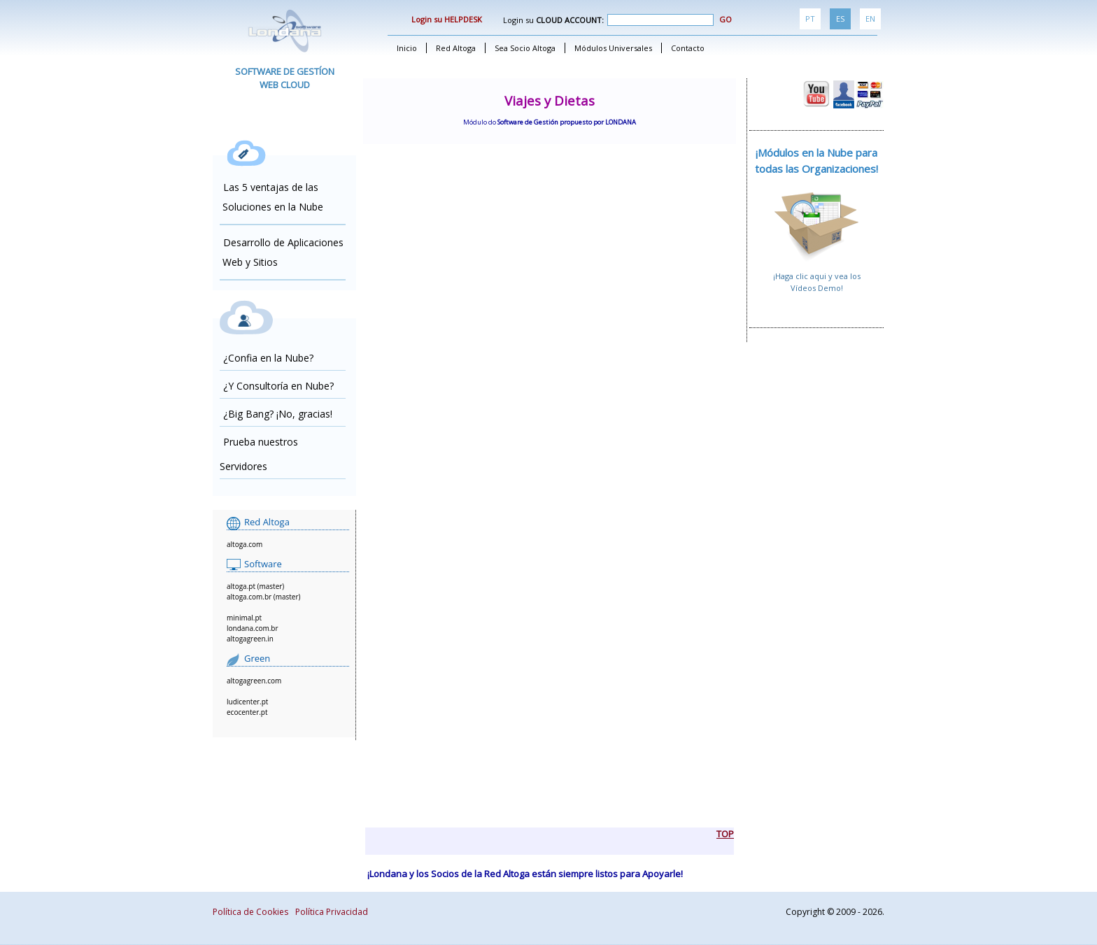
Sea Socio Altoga (525, 48)
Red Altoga (456, 48)
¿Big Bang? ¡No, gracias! (277, 413)
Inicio (407, 48)
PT (810, 18)
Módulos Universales (613, 48)
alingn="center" (549, 483)
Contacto (688, 48)
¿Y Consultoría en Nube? (278, 385)
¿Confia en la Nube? (268, 357)
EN (870, 18)
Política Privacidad (331, 912)
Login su (608, 20)
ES (840, 18)
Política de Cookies (250, 912)
